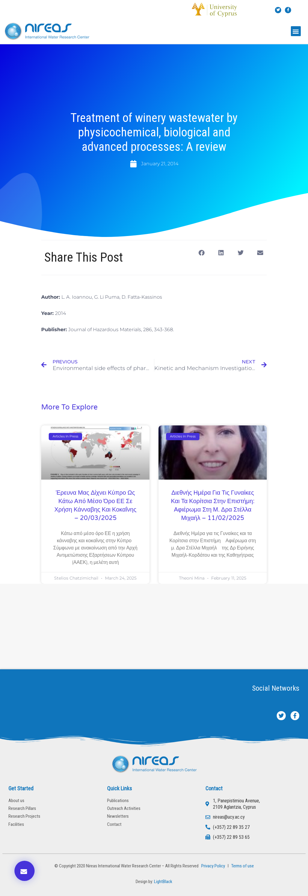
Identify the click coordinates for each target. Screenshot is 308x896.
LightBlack (163, 881)
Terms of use (242, 866)
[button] (296, 31)
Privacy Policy (212, 866)
